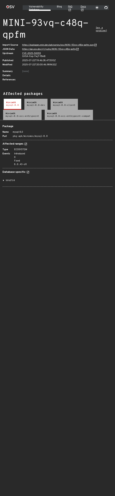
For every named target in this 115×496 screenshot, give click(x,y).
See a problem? (101, 29)
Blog (59, 6)
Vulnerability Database (36, 8)
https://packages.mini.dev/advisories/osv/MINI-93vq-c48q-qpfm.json (58, 45)
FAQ (70, 6)
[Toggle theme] (97, 7)
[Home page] (10, 8)
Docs (83, 6)
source (10, 180)
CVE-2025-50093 (31, 53)
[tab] (12, 104)
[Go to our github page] (106, 7)
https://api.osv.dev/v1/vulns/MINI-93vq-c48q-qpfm (49, 49)
